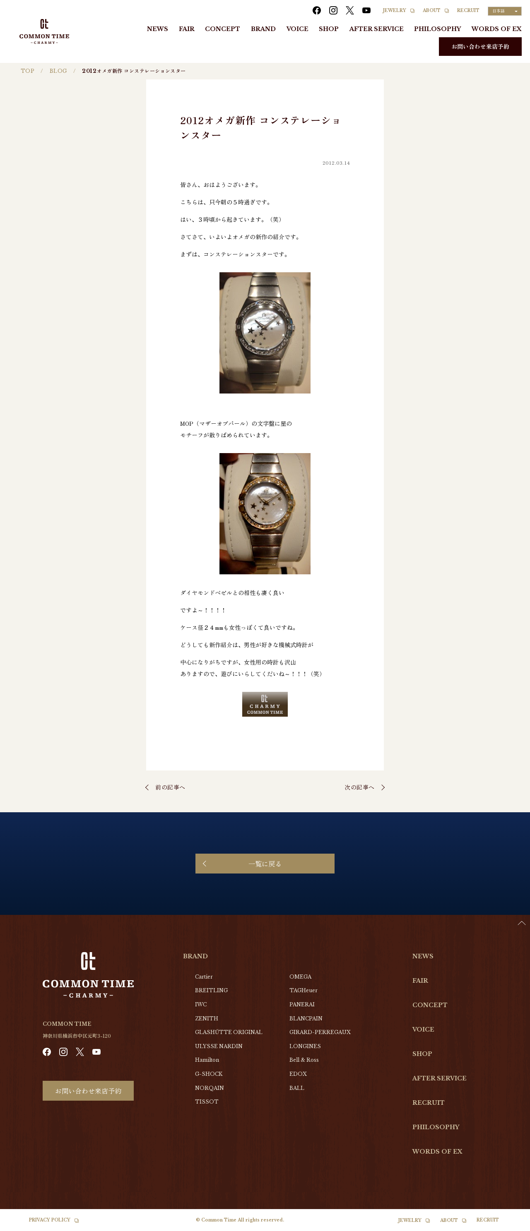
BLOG (58, 71)
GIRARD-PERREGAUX (320, 1032)
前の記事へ (170, 787)
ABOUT (432, 10)
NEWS (157, 29)
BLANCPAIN (306, 1018)
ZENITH (206, 1018)
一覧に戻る (265, 864)
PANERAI (302, 1004)
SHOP (329, 29)
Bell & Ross (304, 1060)
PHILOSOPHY (437, 29)
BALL (296, 1088)
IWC (201, 1004)
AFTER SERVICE (376, 29)
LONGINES (305, 1046)
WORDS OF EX (497, 29)
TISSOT (207, 1102)
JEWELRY (394, 10)
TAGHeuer (303, 990)
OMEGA (300, 977)
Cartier (204, 977)
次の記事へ (359, 787)
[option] (509, 1224)
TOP (27, 71)
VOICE (297, 29)
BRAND (263, 29)
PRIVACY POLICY (49, 1220)
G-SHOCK (208, 1074)
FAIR (187, 29)
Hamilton (207, 1060)
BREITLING (211, 990)
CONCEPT (222, 29)
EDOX (298, 1074)
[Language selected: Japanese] (505, 11)
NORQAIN (209, 1088)
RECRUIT (468, 10)
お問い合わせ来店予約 (480, 46)
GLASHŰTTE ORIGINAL (229, 1032)
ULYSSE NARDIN (219, 1046)
